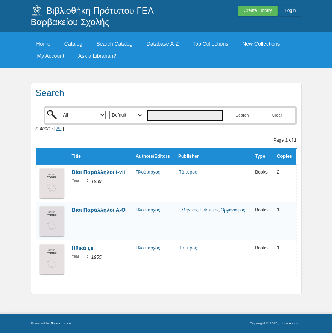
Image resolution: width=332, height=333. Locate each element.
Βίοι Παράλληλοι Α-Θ (99, 210)
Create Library (258, 10)
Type (260, 156)
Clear (277, 115)
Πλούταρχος (148, 172)
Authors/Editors (153, 156)
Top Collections (210, 44)
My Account (50, 56)
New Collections (261, 44)
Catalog (73, 44)
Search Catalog (114, 44)
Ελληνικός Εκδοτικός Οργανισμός (211, 210)
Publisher (188, 156)
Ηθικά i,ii (83, 248)
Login (290, 10)
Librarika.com (291, 323)
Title (76, 156)
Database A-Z (163, 44)
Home (43, 44)
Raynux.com (61, 323)
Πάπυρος (187, 172)
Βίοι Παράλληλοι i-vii (98, 172)
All (58, 128)
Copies (284, 156)
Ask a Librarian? (97, 56)
